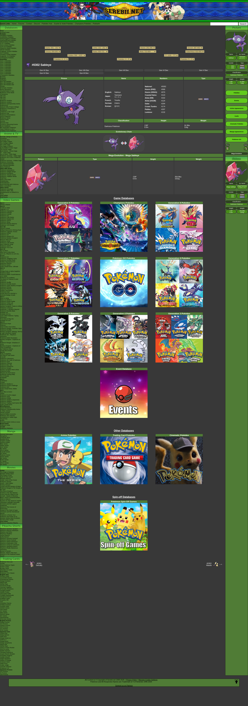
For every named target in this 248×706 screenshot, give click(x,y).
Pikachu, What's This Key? (8, 553)
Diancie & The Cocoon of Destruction (8, 507)
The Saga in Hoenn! (6, 146)
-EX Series (3, 616)
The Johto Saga (5, 144)
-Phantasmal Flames (6, 579)
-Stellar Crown (4, 592)
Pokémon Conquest (6, 308)
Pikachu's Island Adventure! (9, 541)
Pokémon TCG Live (6, 247)
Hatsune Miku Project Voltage (9, 107)
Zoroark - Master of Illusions (9, 496)
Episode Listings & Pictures (8, 137)
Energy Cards (4, 568)
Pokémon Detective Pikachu (9, 523)
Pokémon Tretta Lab (6, 303)
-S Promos (3, 673)
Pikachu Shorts (11, 526)
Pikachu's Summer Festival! (9, 538)
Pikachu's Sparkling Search (8, 546)
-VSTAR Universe (5, 666)
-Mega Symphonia (6, 643)
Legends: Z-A (4, 209)
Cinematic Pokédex (6, 88)
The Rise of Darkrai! (6, 491)
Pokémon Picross (5, 287)
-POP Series (4, 630)
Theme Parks (4, 119)
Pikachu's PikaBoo (6, 533)
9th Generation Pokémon (8, 127)
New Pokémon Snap (6, 244)
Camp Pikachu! (5, 535)
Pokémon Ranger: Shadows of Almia (9, 343)
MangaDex (3, 436)
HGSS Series (4, 456)
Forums (21, 24)
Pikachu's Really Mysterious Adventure (9, 548)
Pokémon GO (4, 216)
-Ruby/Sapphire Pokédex (8, 39)
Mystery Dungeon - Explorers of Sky (10, 340)
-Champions (4, 94)
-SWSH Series (4, 608)
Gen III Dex (84, 73)
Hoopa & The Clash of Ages (9, 510)
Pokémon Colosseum (7, 358)
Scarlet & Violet (5, 208)
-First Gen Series (5, 619)
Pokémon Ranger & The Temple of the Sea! (11, 488)
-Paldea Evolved (5, 605)
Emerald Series (5, 452)
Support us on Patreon (124, 685)
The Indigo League (6, 141)
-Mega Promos (4, 622)
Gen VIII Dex (84, 70)
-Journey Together (6, 587)
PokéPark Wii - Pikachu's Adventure (8, 335)
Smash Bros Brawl (6, 350)
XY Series (3, 461)
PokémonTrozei (5, 371)
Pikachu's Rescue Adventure (9, 530)
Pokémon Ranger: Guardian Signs (11, 328)
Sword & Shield (5, 228)
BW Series (3, 458)
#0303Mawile (209, 564)
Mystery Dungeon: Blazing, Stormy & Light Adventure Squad (11, 332)
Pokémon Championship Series (10, 104)
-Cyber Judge (4, 665)
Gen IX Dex (44, 70)
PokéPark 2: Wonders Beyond (9, 309)
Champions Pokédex (83, 24)
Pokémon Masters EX (7, 219)
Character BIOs (5, 437)
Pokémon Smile (5, 241)
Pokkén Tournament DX (7, 262)
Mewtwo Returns (5, 478)
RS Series (3, 448)
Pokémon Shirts (5, 118)
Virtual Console (5, 412)
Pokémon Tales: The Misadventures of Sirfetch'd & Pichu (9, 192)
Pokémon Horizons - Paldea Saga (11, 160)
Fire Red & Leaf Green (7, 355)
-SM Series (3, 609)
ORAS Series (4, 463)
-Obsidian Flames (5, 603)
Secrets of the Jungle (7, 520)
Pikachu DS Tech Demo (7, 373)
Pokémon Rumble (6, 330)
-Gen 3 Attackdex (5, 64)
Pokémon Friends (5, 214)
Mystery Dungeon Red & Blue (9, 369)
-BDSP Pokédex (5, 50)
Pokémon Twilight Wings (8, 171)
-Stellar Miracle (5, 657)
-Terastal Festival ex (6, 652)
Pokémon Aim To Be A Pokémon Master (10, 158)
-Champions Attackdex (7, 75)
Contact (29, 24)
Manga (11, 431)
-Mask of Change (5, 660)
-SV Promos (4, 624)
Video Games (11, 200)
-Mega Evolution (5, 581)
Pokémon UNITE (5, 220)
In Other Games (5, 411)
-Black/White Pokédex (7, 42)
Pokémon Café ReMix (7, 217)
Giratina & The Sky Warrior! (9, 493)
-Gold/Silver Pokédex (7, 37)
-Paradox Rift (4, 600)
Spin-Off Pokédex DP (7, 83)
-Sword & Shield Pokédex (8, 48)
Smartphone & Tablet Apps (8, 417)
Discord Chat (4, 123)
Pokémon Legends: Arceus (8, 231)
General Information (6, 434)
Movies (11, 467)
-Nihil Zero (3, 636)
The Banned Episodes (7, 165)
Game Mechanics (5, 89)
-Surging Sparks (5, 590)
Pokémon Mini (4, 387)
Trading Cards (11, 559)
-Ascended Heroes (6, 578)
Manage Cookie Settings (148, 680)
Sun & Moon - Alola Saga (8, 154)
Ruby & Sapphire (5, 354)
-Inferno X (3, 639)
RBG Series (4, 444)
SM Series (3, 464)
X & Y (2, 270)
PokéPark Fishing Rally (7, 374)
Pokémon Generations (7, 170)
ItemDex (3, 77)
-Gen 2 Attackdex (5, 62)
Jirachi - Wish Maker (6, 483)
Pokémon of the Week (7, 92)
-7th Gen (3, 99)
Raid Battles (4, 571)
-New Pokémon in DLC (7, 129)
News (2, 31)
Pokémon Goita (5, 425)
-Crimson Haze (5, 662)
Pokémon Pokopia (6, 212)
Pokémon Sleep (5, 222)
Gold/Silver (3, 381)
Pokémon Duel (4, 292)
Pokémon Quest (5, 265)
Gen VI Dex (163, 70)
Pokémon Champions (7, 211)
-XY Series (3, 611)
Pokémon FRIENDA (6, 428)
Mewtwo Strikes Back (7, 474)
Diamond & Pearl (5, 323)
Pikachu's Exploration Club (8, 543)
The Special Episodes (7, 164)
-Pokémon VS (4, 668)
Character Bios (5, 140)
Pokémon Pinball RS (6, 366)
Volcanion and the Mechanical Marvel (9, 512)
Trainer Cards (4, 566)
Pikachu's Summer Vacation (9, 529)
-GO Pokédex (4, 53)
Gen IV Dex (44, 73)
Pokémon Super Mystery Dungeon (11, 285)
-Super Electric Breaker (7, 654)
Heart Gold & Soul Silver (8, 327)
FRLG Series (4, 450)
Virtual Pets (3, 419)
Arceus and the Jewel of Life (9, 494)
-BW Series (3, 613)
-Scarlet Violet (4, 606)
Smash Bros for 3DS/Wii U (8, 293)
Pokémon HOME (5, 233)
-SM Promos (4, 627)
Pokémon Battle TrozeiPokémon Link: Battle (10, 275)
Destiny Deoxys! (5, 485)
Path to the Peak (5, 179)
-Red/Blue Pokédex (6, 35)
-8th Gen (3, 97)
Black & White (4, 298)
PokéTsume (4, 197)
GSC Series (4, 447)
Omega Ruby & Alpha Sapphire (10, 271)
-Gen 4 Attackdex (5, 65)
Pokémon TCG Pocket (7, 225)
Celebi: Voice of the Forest (8, 480)
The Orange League (6, 143)
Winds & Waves (5, 204)
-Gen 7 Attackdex (5, 70)
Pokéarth (96, 24)
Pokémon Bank (5, 273)
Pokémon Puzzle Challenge (9, 385)
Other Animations (5, 186)
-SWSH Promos (5, 625)
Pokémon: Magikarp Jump (8, 258)
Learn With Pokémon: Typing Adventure (9, 316)
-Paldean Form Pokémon (8, 131)
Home (14, 24)
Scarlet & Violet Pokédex (63, 24)
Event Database (5, 126)
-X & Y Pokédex (5, 43)
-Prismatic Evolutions (6, 589)
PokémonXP (4, 105)
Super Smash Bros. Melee (8, 388)
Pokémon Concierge (6, 189)
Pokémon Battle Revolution (8, 338)
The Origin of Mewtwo (7, 472)
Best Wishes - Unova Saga (8, 151)
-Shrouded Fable (5, 593)
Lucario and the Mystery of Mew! (10, 486)
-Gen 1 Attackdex (5, 61)
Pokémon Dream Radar (7, 301)
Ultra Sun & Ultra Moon (7, 252)
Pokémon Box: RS (6, 365)
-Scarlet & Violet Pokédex (8, 54)
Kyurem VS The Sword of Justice (10, 500)
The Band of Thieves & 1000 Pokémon (9, 280)
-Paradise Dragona (6, 655)
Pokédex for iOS (5, 320)
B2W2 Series (4, 460)
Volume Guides (5, 442)
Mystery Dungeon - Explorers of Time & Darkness (10, 346)
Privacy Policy (131, 680)
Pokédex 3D (4, 312)
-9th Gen (3, 96)
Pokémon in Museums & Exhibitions (8, 109)
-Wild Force (3, 663)
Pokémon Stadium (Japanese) (9, 400)
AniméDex (3, 138)
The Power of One (6, 475)
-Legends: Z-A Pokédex (7, 56)
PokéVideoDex (4, 183)
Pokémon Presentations (7, 115)
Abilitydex (3, 80)
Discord (37, 24)
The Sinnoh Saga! (6, 149)
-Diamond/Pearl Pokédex (8, 40)
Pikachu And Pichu (6, 532)
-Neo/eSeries (4, 617)
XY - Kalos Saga (5, 152)
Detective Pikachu (6, 263)
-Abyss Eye (3, 633)
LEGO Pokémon (5, 116)
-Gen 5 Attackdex (5, 67)
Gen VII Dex (124, 70)
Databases (11, 27)
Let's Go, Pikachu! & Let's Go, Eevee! (9, 254)
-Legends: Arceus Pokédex (8, 51)
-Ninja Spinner (4, 635)
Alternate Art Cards (6, 570)
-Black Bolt (3, 582)
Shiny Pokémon (5, 167)
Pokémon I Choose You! (8, 515)
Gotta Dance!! (4, 537)
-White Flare (4, 584)
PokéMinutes (4, 181)
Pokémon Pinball (5, 398)
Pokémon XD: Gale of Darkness (10, 360)
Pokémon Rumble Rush (7, 260)
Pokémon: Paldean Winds (8, 176)
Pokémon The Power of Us (8, 516)
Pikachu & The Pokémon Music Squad (10, 555)
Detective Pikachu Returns (8, 223)
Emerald (3, 357)
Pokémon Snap (5, 396)
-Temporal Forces (5, 597)
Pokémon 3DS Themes (7, 415)
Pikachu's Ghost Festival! (8, 540)
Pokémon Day (4, 113)
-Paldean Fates (5, 598)
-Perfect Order (4, 576)
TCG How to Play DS (7, 319)
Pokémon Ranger (5, 368)
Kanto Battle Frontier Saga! (8, 148)
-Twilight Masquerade (7, 595)
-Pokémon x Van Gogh (7, 111)
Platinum (3, 325)
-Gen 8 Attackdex (5, 72)
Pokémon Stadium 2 (6, 384)
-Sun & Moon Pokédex (7, 45)
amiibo (2, 420)
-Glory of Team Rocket (7, 647)
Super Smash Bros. (6, 404)
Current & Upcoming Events (9, 124)
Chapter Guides (5, 441)
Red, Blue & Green (6, 392)
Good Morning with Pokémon (9, 184)
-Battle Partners (5, 651)
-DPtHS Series (4, 614)
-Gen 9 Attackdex (5, 73)
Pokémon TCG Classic (7, 573)
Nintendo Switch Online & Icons (10, 422)
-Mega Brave (4, 641)
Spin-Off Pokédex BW (7, 85)
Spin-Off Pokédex (5, 81)
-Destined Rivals (5, 586)
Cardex (2, 86)
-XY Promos (4, 628)
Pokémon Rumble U (6, 304)
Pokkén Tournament (6, 290)
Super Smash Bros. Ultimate (9, 266)
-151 (1, 601)
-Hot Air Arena (4, 649)
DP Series (3, 453)
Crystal (2, 382)
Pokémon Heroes (5, 481)
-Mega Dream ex (5, 638)
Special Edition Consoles (8, 414)
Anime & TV (11, 133)
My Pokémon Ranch (6, 349)
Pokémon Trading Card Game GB (11, 403)
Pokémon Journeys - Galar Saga (10, 156)
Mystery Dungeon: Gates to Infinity (11, 306)
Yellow (2, 393)
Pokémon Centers (6, 102)
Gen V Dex (203, 70)
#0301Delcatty (39, 564)
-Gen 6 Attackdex (5, 69)
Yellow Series (4, 445)
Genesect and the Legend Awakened (8, 504)
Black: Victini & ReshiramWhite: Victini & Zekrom (10, 498)
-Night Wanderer (5, 659)
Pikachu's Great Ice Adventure (9, 545)
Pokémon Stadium (6, 401)
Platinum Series (5, 455)
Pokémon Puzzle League (8, 395)
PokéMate (3, 377)
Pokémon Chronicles (6, 162)
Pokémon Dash (5, 362)
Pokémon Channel (6, 363)
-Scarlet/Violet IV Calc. (7, 91)
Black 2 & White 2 (5, 300)
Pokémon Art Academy (7, 277)
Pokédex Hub (47, 24)
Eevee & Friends (5, 551)
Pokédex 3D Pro (5, 314)
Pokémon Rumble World (8, 284)
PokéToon (3, 178)
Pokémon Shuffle (5, 282)
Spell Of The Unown (6, 477)
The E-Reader (4, 376)
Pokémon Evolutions (6, 173)
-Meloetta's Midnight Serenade (9, 502)
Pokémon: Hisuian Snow (8, 175)
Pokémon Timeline (6, 100)
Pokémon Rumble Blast (7, 311)
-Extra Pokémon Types (7, 565)
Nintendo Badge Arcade (7, 295)
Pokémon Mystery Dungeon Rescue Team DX (9, 238)
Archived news (4, 32)
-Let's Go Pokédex (6, 46)
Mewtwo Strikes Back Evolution (10, 518)
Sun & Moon (4, 250)
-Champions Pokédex (7, 58)
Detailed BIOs (4, 439)
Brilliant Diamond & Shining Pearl (10, 230)
